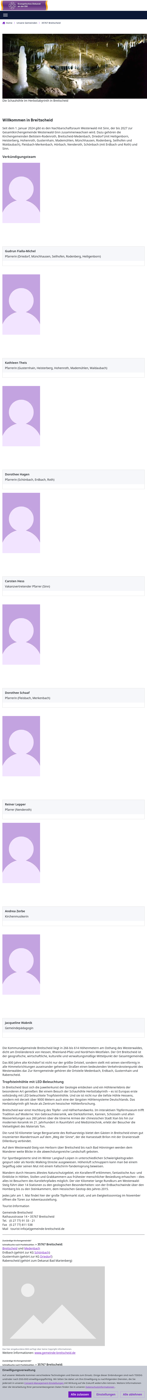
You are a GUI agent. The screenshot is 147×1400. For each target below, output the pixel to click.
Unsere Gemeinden (27, 22)
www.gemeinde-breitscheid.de (55, 1353)
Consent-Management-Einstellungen (44, 1382)
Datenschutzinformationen (100, 1386)
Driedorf (46, 1257)
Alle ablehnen (132, 1394)
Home (7, 22)
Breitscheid (9, 1248)
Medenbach (32, 1248)
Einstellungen (105, 1394)
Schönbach (41, 1252)
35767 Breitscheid (51, 22)
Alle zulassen (80, 1394)
